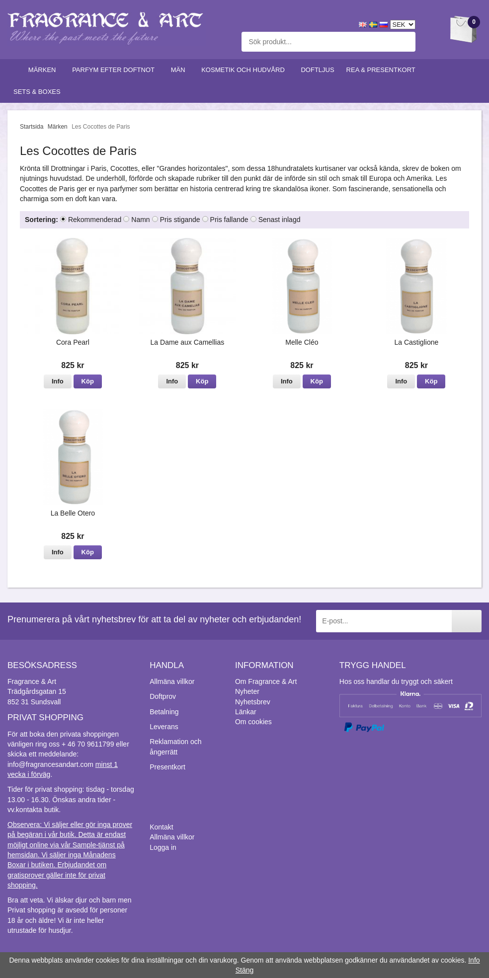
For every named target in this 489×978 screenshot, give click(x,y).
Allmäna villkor (172, 681)
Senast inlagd (279, 220)
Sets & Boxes (39, 91)
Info (58, 381)
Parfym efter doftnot (115, 70)
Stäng (245, 970)
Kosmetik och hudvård (245, 70)
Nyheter (247, 691)
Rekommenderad (94, 220)
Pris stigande (180, 220)
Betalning (164, 712)
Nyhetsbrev (252, 702)
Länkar (245, 712)
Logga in (163, 847)
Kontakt (161, 827)
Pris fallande (229, 220)
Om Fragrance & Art (266, 681)
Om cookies (253, 722)
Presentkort (167, 767)
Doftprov (163, 696)
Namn (140, 220)
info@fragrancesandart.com (50, 764)
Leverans (164, 727)
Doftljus (317, 70)
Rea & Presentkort (383, 70)
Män (180, 70)
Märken (44, 70)
